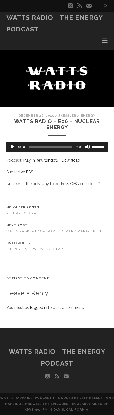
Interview (34, 249)
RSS (29, 172)
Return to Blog (22, 213)
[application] (57, 147)
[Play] (12, 146)
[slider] (50, 147)
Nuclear (54, 249)
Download (70, 160)
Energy (88, 115)
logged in (38, 307)
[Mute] (87, 146)
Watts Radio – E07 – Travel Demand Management (54, 231)
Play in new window (40, 160)
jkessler (67, 115)
